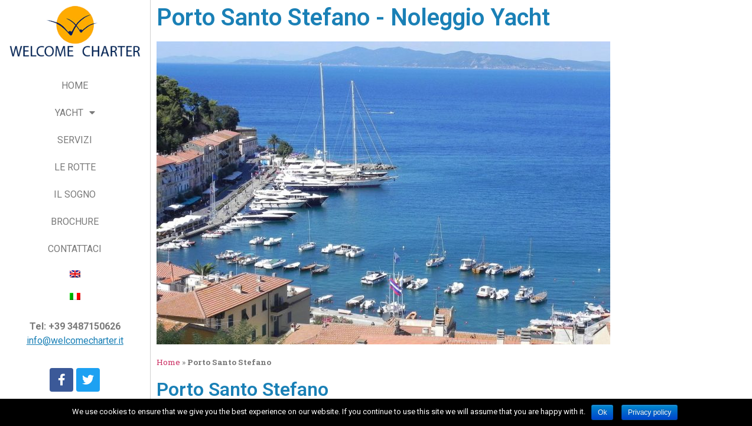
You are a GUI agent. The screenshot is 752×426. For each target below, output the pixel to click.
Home (168, 362)
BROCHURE (75, 221)
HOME (74, 85)
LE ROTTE (75, 167)
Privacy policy (649, 412)
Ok (602, 412)
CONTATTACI (75, 248)
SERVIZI (74, 140)
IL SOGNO (75, 194)
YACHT (75, 113)
